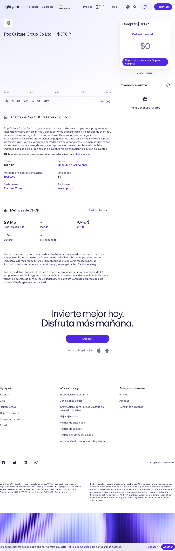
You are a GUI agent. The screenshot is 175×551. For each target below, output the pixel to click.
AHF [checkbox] (25, 101)
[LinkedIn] (25, 462)
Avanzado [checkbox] (104, 210)
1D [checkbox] (6, 101)
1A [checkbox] (33, 101)
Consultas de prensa (131, 406)
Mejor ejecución (69, 416)
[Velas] (108, 101)
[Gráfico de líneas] (102, 101)
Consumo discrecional (72, 165)
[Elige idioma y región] (127, 6)
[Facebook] (3, 462)
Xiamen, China (13, 188)
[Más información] (168, 85)
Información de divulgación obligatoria (82, 441)
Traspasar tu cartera (12, 419)
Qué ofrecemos (68, 7)
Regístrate (163, 6)
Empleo (123, 394)
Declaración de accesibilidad (76, 435)
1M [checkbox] (18, 101)
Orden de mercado (145, 34)
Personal (33, 6)
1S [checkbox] (12, 101)
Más (116, 7)
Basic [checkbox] (92, 210)
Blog (2, 400)
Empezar (87, 338)
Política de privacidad (72, 422)
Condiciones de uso (71, 400)
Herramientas (8, 406)
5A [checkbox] (38, 101)
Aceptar (168, 546)
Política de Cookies (78, 546)
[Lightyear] (11, 7)
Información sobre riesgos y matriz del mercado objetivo (82, 408)
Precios (87, 6)
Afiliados (124, 400)
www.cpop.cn (66, 188)
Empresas (47, 6)
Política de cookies (71, 428)
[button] (31, 161)
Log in (145, 7)
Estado (4, 425)
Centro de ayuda (9, 413)
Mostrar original (83, 154)
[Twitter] (14, 462)
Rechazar (152, 546)
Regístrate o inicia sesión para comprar (145, 62)
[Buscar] (134, 6)
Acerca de (100, 7)
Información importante (74, 394)
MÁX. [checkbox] (46, 101)
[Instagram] (36, 462)
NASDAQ (9, 176)
